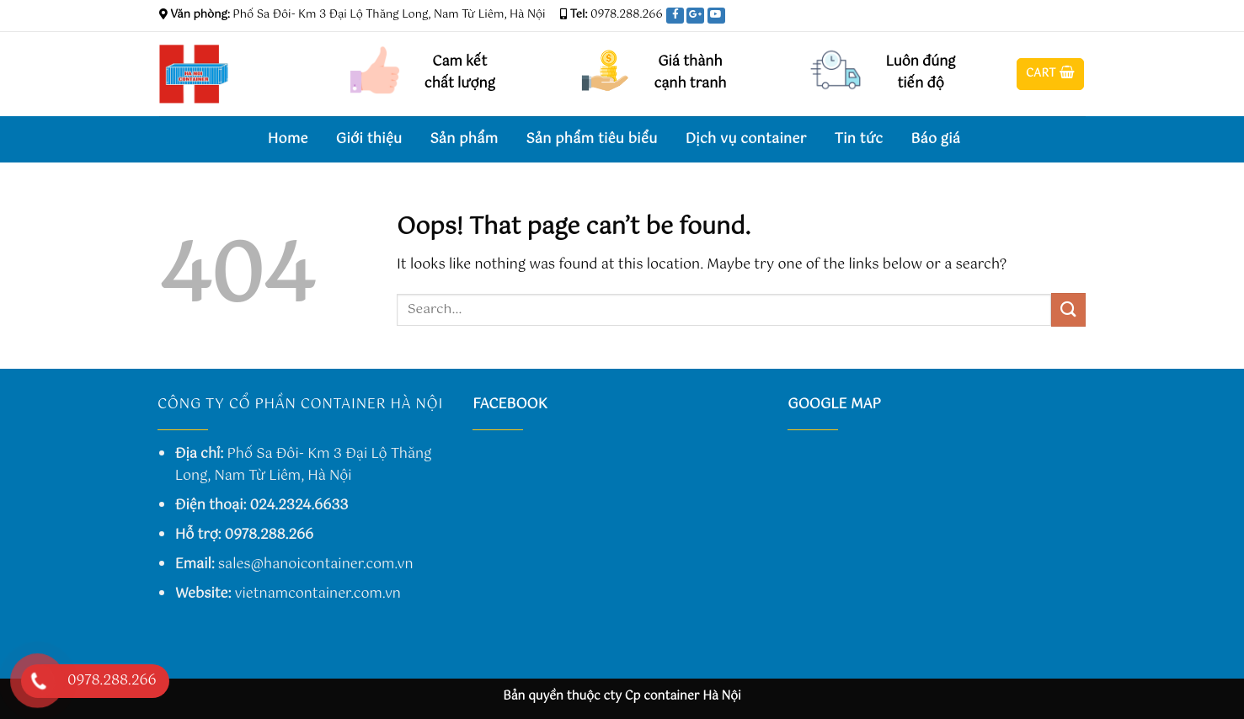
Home (288, 139)
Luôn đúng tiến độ (921, 73)
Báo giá (935, 139)
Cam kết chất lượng (459, 73)
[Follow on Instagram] (1044, 14)
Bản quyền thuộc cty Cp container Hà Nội (622, 696)
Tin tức (859, 139)
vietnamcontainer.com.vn (318, 594)
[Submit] (1068, 309)
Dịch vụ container (746, 139)
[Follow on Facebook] (1028, 14)
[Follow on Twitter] (1061, 14)
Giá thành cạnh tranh (690, 73)
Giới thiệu (369, 139)
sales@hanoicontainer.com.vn (316, 564)
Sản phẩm (464, 139)
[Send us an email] (1077, 14)
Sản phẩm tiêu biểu (591, 139)
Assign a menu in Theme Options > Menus (827, 15)
